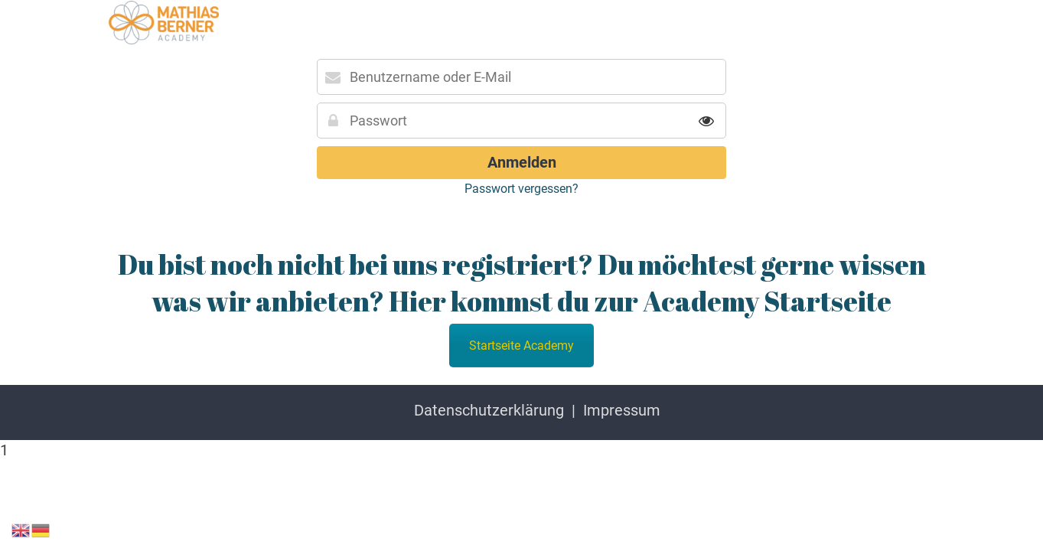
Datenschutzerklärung (489, 410)
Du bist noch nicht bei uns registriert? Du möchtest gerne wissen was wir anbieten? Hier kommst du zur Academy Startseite (522, 282)
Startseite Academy (521, 345)
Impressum (621, 410)
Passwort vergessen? (521, 188)
